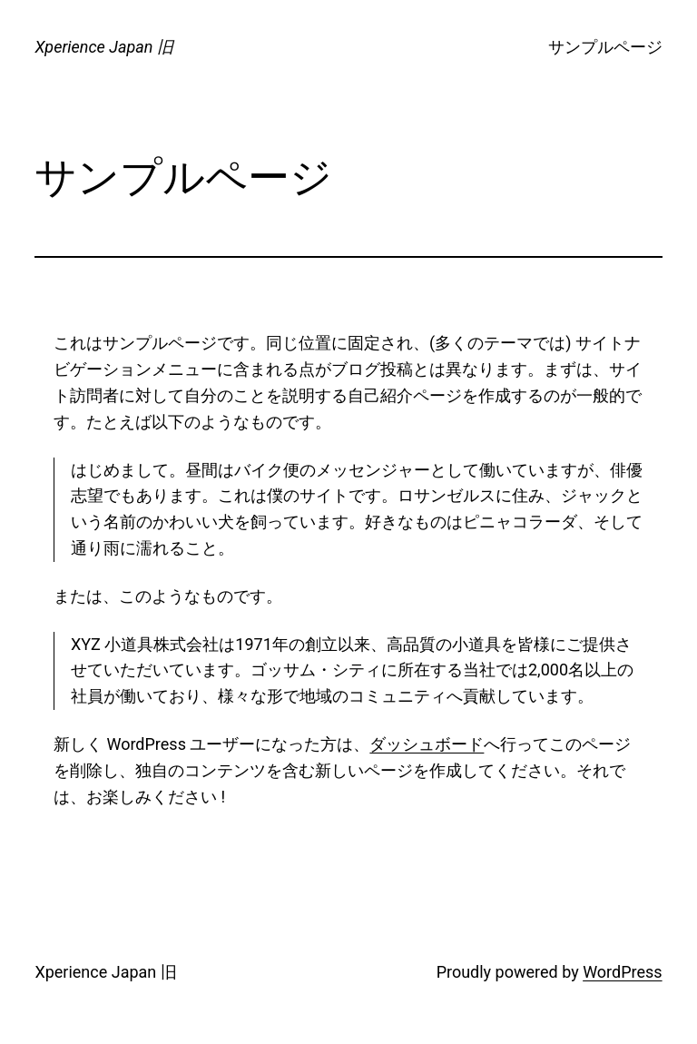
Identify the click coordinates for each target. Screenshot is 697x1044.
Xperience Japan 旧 (103, 46)
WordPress (622, 971)
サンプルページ (605, 46)
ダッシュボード (426, 743)
